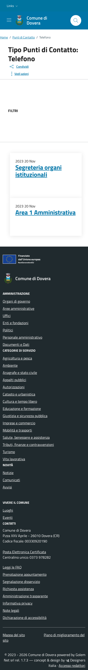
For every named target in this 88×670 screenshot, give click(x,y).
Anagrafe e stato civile (20, 372)
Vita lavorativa (14, 459)
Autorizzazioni (14, 387)
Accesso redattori (72, 665)
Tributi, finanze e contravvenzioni (28, 444)
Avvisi (7, 487)
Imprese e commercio (19, 423)
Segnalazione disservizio (21, 581)
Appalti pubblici (14, 379)
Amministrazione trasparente (25, 596)
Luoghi (8, 510)
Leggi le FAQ (12, 567)
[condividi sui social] (19, 66)
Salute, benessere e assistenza (26, 437)
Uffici (7, 315)
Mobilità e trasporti (17, 430)
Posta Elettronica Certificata (24, 552)
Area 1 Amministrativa (45, 212)
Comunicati (11, 480)
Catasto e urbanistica (19, 394)
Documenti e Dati (16, 344)
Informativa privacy (17, 603)
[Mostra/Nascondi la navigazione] (9, 20)
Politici (8, 330)
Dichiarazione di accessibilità (24, 617)
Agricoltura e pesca (17, 358)
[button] (13, 6)
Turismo (9, 451)
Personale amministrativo (22, 337)
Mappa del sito (14, 635)
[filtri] (52, 111)
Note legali (11, 610)
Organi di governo (16, 301)
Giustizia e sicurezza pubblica (25, 415)
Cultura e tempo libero (20, 401)
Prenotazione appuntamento (24, 574)
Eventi (8, 517)
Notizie (8, 472)
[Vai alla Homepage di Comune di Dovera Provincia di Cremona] (40, 20)
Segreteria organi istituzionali (38, 171)
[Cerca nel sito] (75, 20)
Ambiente (10, 365)
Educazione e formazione (22, 408)
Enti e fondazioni (15, 323)
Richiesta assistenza (18, 588)
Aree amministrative (18, 308)
